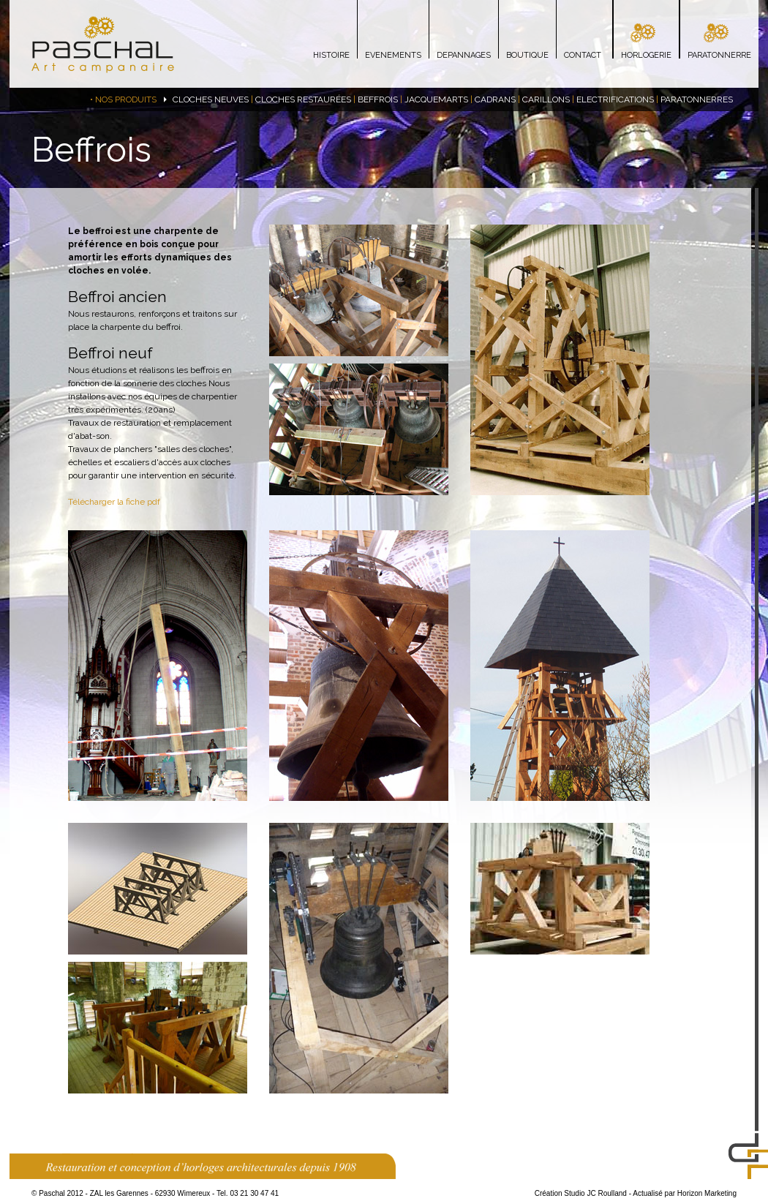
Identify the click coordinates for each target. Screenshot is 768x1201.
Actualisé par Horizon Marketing (685, 1193)
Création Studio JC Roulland (581, 1193)
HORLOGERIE (646, 55)
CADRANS (495, 99)
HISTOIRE (331, 55)
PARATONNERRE (719, 55)
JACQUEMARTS (436, 99)
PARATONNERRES (696, 99)
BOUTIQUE (527, 55)
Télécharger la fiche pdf (114, 502)
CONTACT (582, 55)
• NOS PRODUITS (123, 99)
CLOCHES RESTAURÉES (303, 99)
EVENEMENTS (393, 55)
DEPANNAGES (464, 55)
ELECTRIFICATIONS (615, 99)
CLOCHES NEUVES (211, 99)
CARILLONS (546, 99)
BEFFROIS (378, 99)
